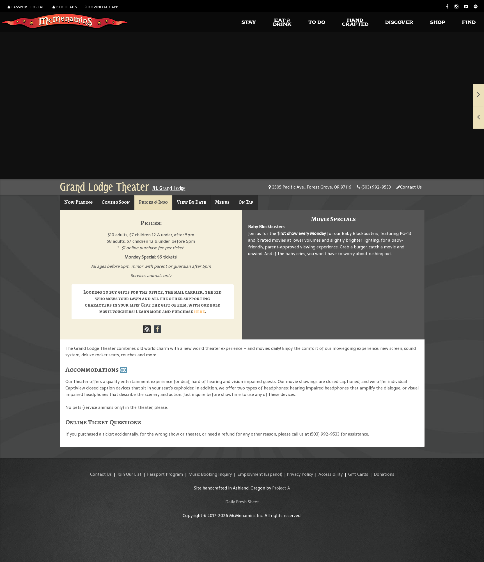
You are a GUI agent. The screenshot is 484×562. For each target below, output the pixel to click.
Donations (384, 474)
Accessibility (330, 474)
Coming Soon (116, 202)
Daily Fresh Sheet (242, 501)
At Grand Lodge (168, 188)
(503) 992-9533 (374, 187)
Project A (281, 487)
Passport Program (165, 474)
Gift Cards (358, 474)
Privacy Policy (300, 474)
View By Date (191, 202)
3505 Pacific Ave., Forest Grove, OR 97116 (310, 187)
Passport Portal (26, 7)
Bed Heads (64, 7)
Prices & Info (153, 202)
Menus (222, 202)
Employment (250, 474)
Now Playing (78, 202)
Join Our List (129, 474)
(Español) (273, 474)
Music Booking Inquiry (210, 474)
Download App (101, 7)
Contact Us (409, 187)
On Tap (245, 202)
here (199, 311)
